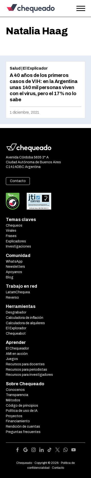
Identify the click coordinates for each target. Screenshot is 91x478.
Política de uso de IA (22, 411)
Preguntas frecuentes (23, 432)
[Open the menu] (80, 8)
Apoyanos (14, 272)
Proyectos (14, 416)
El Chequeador (17, 348)
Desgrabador (16, 312)
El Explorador (16, 328)
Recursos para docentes (25, 364)
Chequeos (14, 225)
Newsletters (15, 266)
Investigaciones (18, 246)
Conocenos (15, 390)
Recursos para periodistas (26, 369)
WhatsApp (14, 261)
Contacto (18, 181)
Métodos (13, 400)
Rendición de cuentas (23, 426)
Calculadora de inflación (24, 318)
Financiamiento (18, 421)
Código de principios (22, 405)
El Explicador (35, 68)
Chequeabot (16, 333)
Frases (11, 236)
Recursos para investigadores (29, 375)
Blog (9, 277)
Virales (11, 230)
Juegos (12, 359)
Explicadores (16, 241)
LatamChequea (18, 292)
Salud (15, 68)
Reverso (12, 297)
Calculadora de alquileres (25, 323)
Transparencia (17, 395)
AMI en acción (17, 354)
